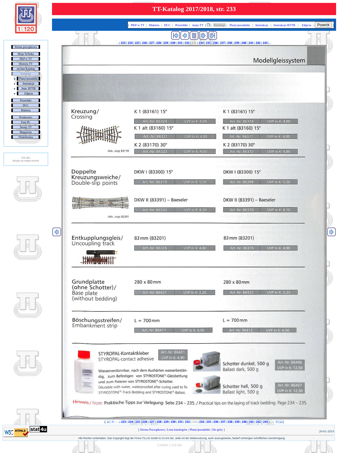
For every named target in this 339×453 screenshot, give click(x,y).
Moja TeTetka (26, 53)
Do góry (217, 429)
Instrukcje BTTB (284, 25)
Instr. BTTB (28, 88)
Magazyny (25, 132)
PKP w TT (25, 58)
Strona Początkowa (152, 429)
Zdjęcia (28, 93)
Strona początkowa (26, 47)
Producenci (25, 117)
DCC (26, 105)
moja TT (197, 25)
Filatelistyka (26, 137)
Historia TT (26, 63)
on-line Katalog (26, 68)
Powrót (323, 25)
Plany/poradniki (28, 78)
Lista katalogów (177, 429)
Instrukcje (28, 83)
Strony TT (26, 127)
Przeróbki (25, 100)
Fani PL (26, 122)
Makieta (26, 110)
